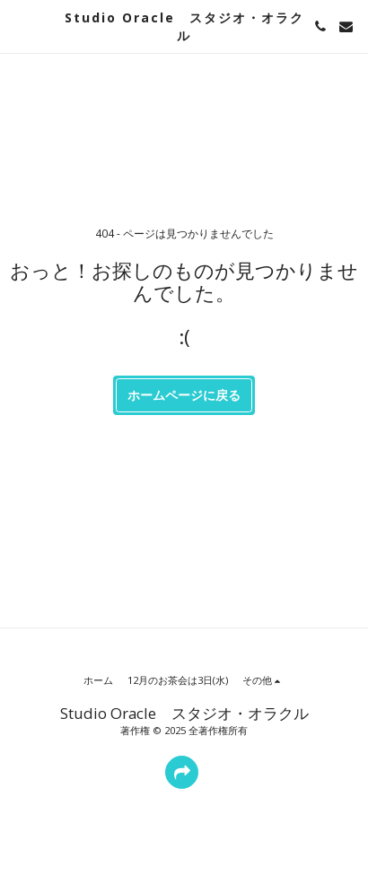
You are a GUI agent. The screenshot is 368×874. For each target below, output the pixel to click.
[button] (19, 25)
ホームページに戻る (184, 394)
